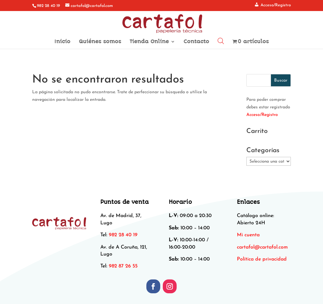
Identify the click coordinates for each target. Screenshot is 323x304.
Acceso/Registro (262, 114)
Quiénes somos (100, 41)
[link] (262, 247)
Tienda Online (149, 41)
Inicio (62, 41)
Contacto (196, 41)
